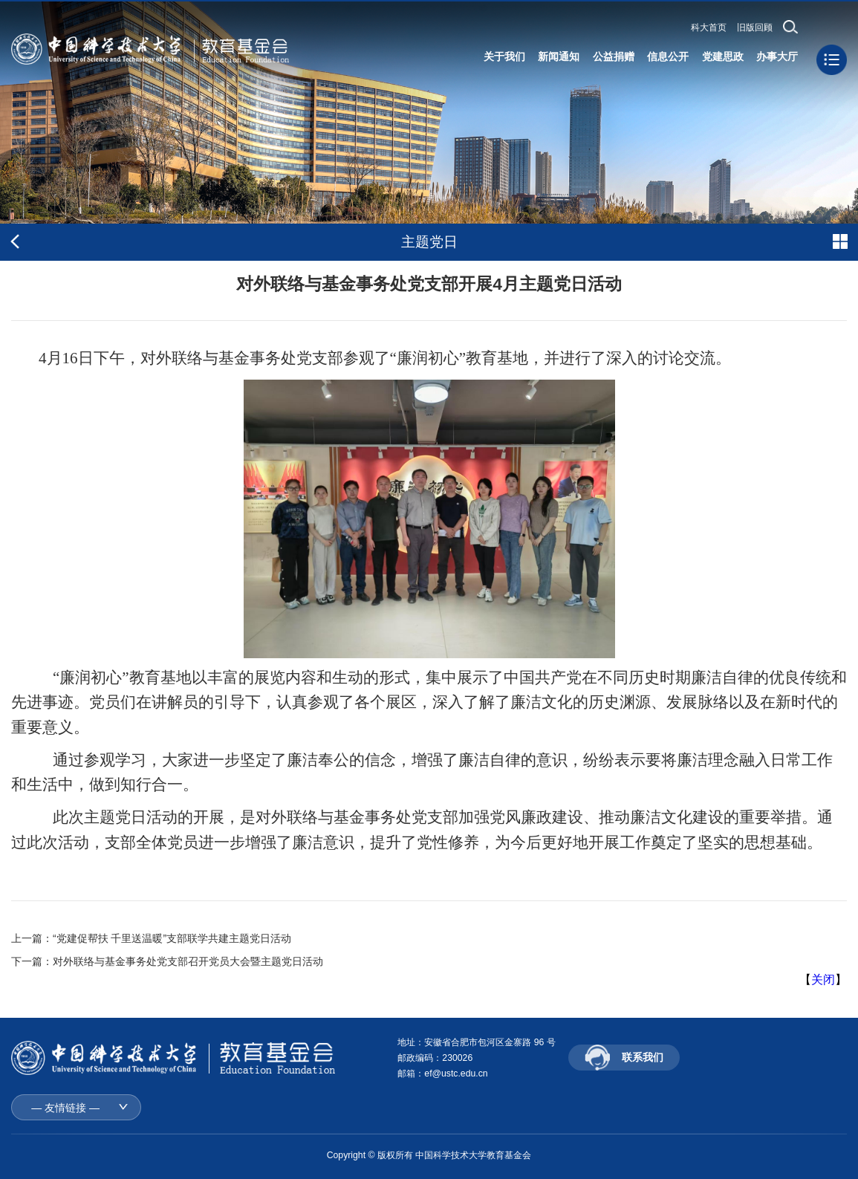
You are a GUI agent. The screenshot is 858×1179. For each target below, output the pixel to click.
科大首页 (709, 27)
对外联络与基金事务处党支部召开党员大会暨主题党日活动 (188, 961)
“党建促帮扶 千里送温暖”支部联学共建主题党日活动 (172, 938)
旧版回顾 (755, 27)
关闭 (823, 979)
